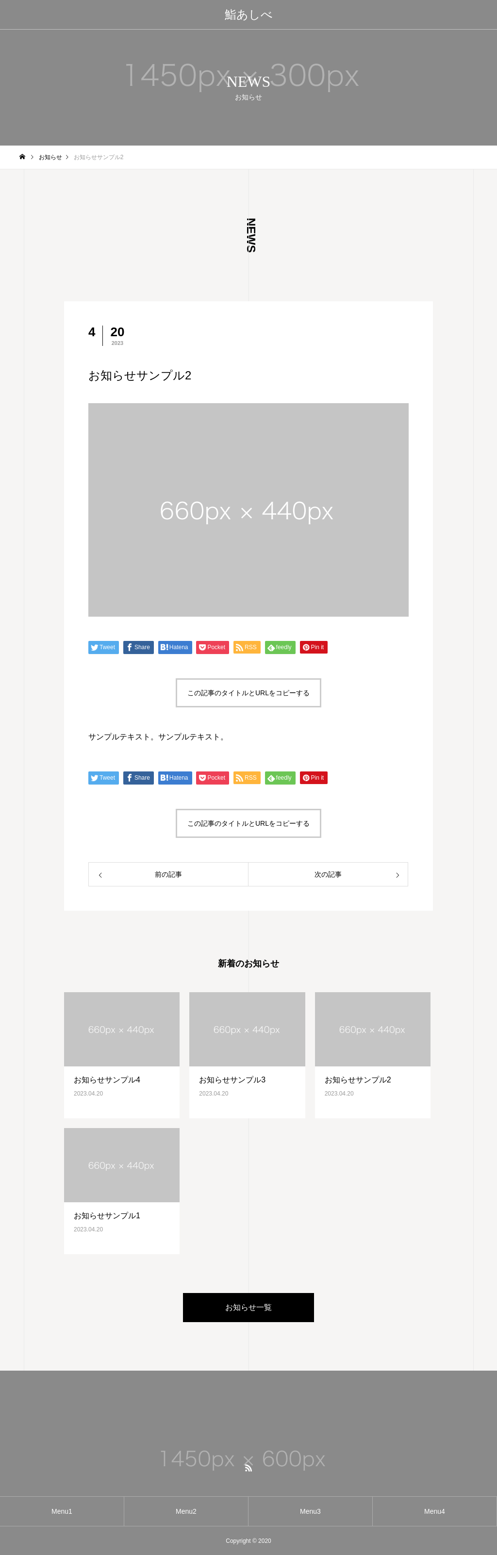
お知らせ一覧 (248, 1307)
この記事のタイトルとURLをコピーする (248, 693)
